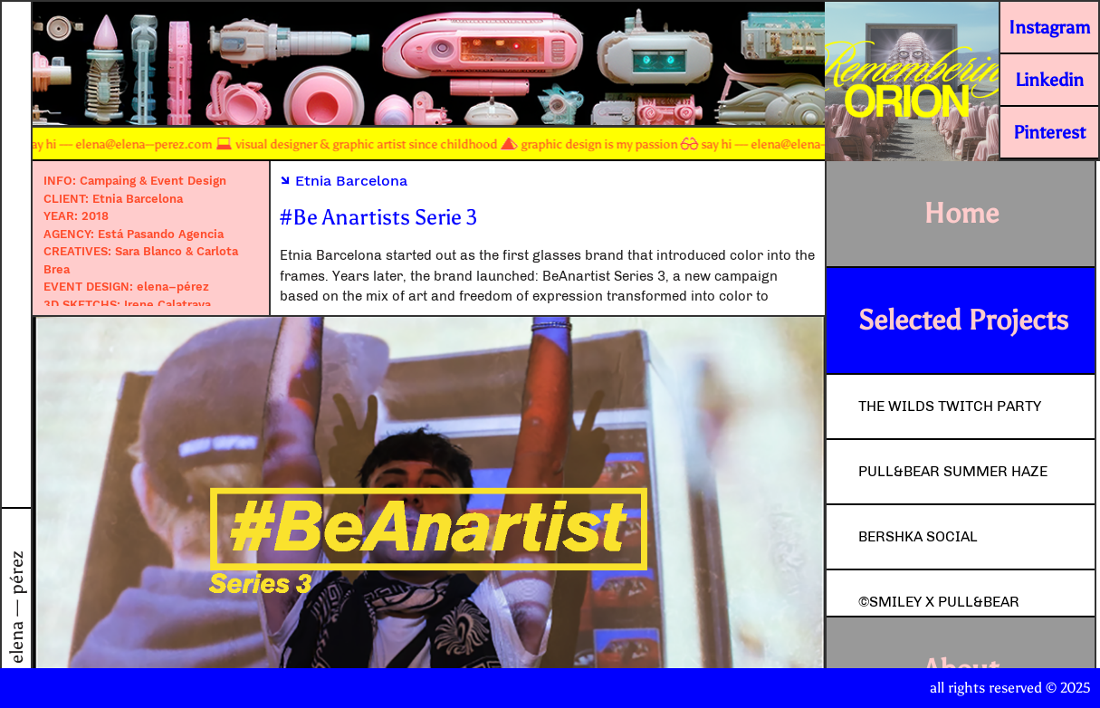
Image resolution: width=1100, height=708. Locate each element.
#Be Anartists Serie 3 (378, 217)
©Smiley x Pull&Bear (938, 601)
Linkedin (1049, 80)
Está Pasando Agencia (161, 234)
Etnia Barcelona (137, 199)
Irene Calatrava (167, 304)
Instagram (1049, 27)
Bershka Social (918, 536)
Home (961, 213)
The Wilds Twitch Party (949, 406)
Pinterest (1049, 132)
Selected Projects (963, 320)
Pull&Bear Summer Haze (952, 471)
